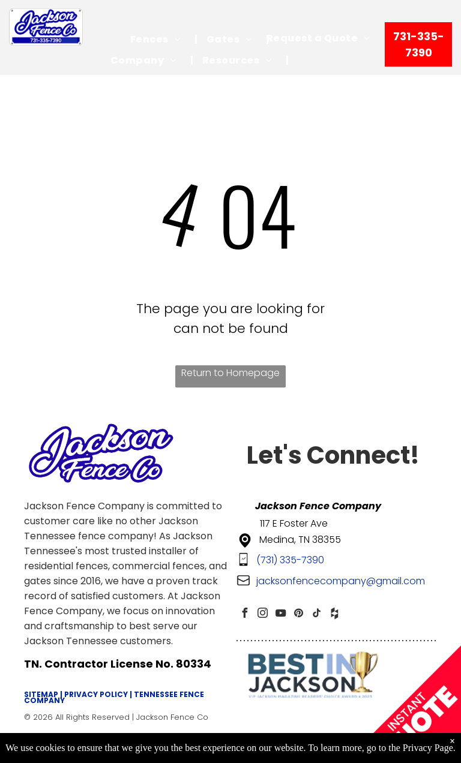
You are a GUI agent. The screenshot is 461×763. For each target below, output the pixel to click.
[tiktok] (316, 614)
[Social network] (334, 614)
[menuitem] (159, 39)
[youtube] (280, 614)
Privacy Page (428, 748)
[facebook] (244, 614)
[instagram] (262, 614)
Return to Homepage (230, 373)
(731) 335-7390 (290, 560)
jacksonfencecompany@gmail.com (340, 581)
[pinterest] (298, 614)
